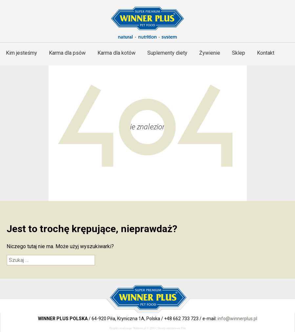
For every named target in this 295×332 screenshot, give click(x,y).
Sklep (238, 53)
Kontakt (265, 53)
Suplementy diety (167, 53)
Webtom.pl (139, 328)
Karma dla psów (67, 53)
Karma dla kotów (116, 53)
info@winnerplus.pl (237, 318)
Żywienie (209, 53)
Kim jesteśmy (21, 53)
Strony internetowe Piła (172, 328)
